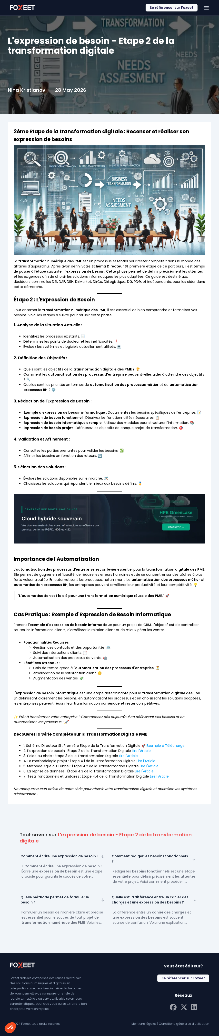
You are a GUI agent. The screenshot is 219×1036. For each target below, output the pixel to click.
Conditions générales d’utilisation (184, 1024)
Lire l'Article (141, 750)
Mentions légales (144, 1024)
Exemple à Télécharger (166, 745)
